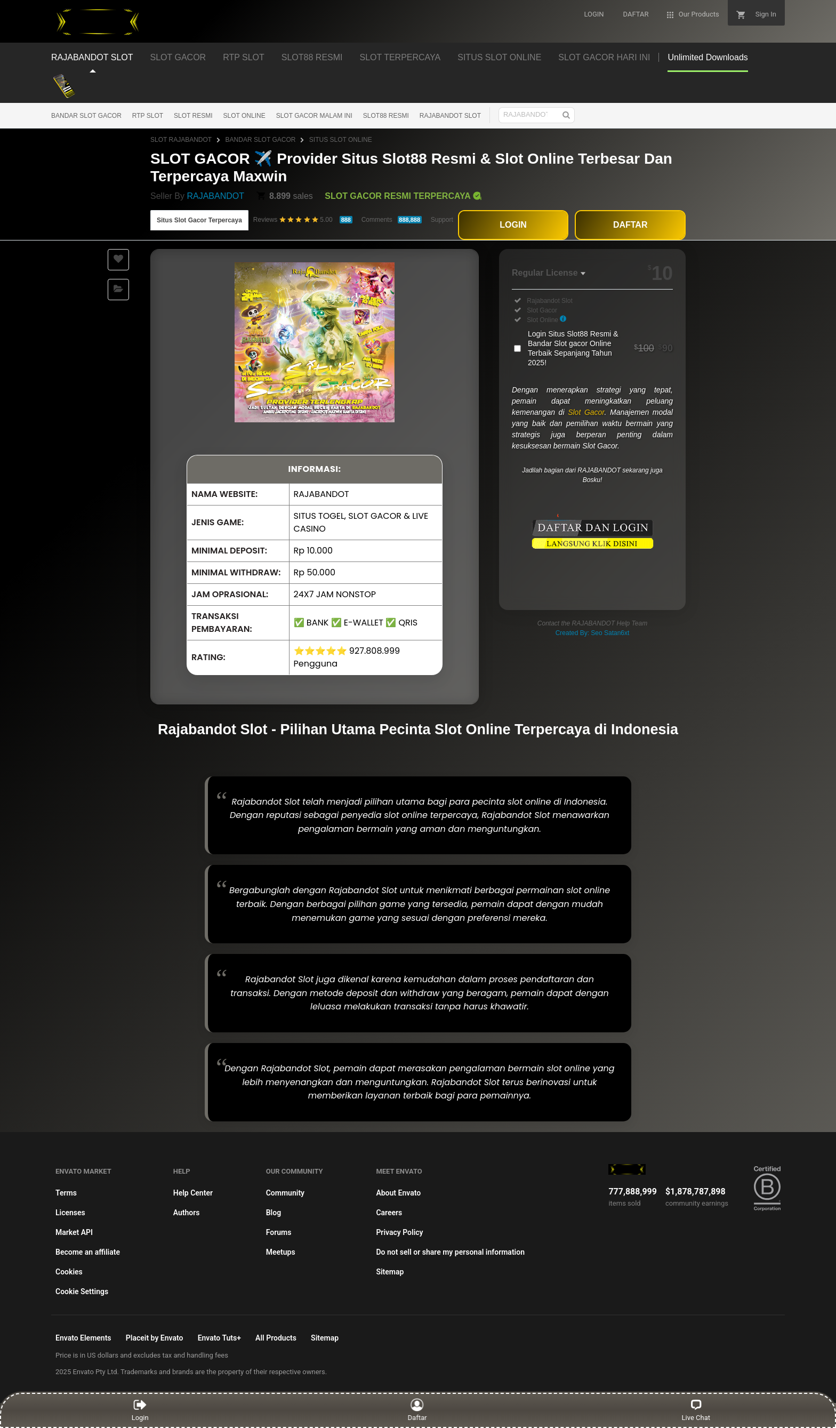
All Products (275, 1338)
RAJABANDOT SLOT (450, 115)
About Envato (398, 1193)
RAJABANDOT (215, 195)
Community (285, 1193)
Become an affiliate (87, 1252)
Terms (66, 1193)
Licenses (70, 1212)
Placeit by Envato (154, 1338)
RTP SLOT (147, 115)
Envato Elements (83, 1338)
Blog (273, 1212)
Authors (186, 1212)
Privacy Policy (399, 1232)
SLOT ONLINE (244, 115)
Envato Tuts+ (219, 1338)
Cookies (69, 1271)
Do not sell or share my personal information (450, 1252)
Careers (389, 1212)
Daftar (419, 1410)
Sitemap (390, 1271)
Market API (74, 1232)
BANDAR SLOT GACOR (86, 115)
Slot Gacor (586, 412)
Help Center (193, 1193)
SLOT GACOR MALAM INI (314, 115)
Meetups (280, 1252)
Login (140, 1410)
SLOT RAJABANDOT (181, 139)
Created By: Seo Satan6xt (593, 633)
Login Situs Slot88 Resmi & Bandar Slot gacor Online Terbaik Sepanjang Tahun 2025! (600, 348)
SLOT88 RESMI (386, 115)
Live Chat (696, 1410)
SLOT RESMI (193, 115)
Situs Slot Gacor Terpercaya (199, 220)
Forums (279, 1232)
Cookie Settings (81, 1291)
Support (442, 219)
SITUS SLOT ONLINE (340, 139)
